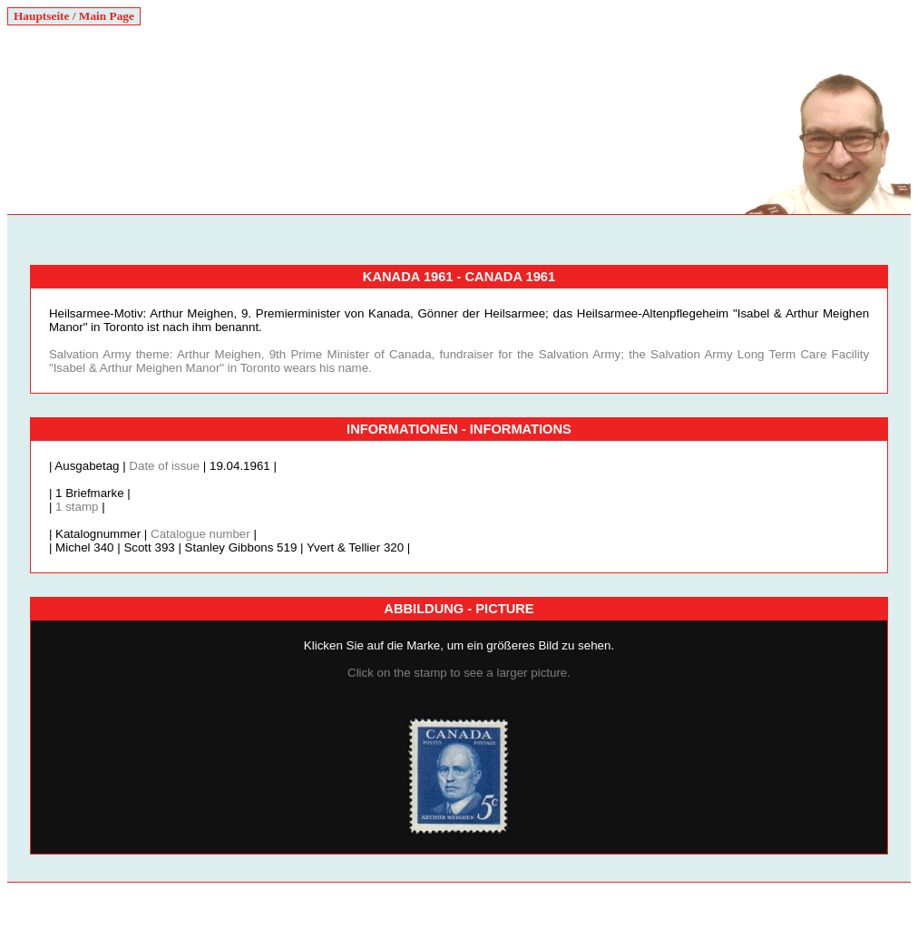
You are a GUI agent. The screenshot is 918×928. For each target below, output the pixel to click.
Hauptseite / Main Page (74, 16)
